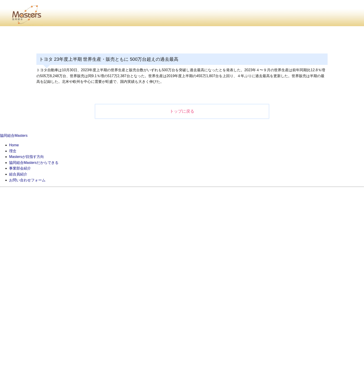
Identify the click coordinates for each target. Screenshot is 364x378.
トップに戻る (182, 111)
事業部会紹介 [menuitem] (20, 168)
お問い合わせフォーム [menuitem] (27, 180)
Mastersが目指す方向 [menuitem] (26, 157)
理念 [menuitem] (12, 151)
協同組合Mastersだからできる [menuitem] (33, 163)
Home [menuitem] (14, 145)
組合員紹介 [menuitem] (18, 174)
